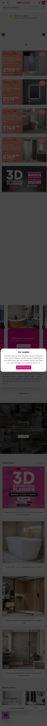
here (38, 363)
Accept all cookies (23, 367)
